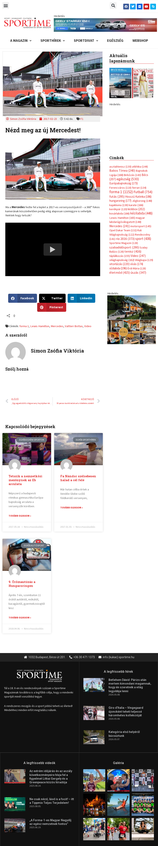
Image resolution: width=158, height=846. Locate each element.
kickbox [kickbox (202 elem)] (136, 257)
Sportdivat (86, 40)
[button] (5, 5)
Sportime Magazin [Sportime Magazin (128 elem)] (123, 290)
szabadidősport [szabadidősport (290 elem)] (124, 295)
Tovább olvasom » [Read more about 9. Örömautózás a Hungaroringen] (20, 617)
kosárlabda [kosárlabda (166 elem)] (119, 261)
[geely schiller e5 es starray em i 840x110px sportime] (105, 24)
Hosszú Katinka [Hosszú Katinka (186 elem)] (138, 244)
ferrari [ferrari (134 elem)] (139, 235)
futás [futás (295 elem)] (116, 244)
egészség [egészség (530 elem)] (128, 226)
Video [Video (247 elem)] (138, 303)
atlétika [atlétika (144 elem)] (140, 214)
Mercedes (57, 326)
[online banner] (131, 367)
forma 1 (24, 326)
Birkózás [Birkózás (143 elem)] (132, 222)
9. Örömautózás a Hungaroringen (22, 584)
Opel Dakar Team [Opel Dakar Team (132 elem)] (123, 278)
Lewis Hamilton (39, 326)
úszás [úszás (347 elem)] (138, 320)
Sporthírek (52, 40)
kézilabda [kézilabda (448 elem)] (141, 261)
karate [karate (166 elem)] (136, 252)
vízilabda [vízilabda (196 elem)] (118, 316)
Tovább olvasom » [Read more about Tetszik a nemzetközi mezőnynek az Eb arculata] (20, 515)
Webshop (140, 40)
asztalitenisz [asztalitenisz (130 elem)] (120, 214)
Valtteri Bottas (74, 326)
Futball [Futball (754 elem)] (142, 239)
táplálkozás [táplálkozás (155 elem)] (119, 303)
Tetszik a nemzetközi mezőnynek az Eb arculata (25, 480)
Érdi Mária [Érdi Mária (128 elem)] (137, 316)
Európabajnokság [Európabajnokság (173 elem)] (123, 231)
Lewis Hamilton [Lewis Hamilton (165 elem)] (122, 265)
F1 (81, 119)
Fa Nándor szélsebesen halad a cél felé (78, 478)
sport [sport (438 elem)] (143, 286)
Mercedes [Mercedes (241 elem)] (119, 273)
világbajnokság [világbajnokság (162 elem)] (121, 307)
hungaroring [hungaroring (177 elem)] (120, 248)
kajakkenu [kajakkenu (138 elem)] (118, 252)
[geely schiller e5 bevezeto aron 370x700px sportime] (131, 148)
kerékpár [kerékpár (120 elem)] (118, 257)
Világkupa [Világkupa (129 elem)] (144, 307)
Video (87, 326)
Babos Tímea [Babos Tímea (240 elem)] (122, 218)
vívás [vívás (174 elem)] (136, 311)
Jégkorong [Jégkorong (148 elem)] (142, 248)
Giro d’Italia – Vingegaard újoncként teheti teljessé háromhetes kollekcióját (126, 711)
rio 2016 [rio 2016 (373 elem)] (125, 286)
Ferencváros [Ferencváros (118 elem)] (120, 235)
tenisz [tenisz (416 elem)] (132, 299)
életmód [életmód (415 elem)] (119, 320)
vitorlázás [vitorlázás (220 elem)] (119, 311)
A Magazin (20, 40)
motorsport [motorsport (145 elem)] (140, 273)
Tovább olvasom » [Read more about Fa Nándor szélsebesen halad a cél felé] (71, 507)
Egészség (115, 40)
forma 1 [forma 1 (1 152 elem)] (121, 239)
